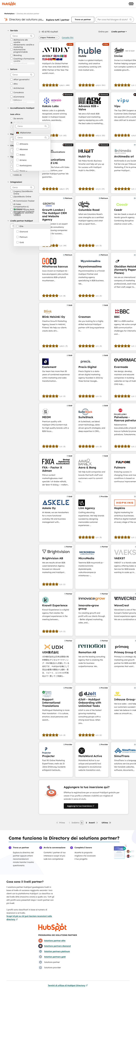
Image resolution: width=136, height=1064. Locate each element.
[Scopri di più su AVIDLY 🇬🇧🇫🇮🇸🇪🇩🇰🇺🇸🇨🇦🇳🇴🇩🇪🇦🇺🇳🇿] (56, 66)
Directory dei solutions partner (28, 19)
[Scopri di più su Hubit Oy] (92, 168)
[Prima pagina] (60, 823)
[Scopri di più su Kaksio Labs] (56, 116)
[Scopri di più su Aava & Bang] (92, 472)
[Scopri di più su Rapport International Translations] (56, 712)
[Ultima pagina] (106, 823)
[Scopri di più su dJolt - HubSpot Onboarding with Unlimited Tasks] (92, 712)
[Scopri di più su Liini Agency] (92, 518)
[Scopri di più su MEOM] (56, 427)
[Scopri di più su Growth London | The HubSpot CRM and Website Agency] (56, 223)
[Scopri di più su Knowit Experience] (56, 613)
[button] (21, 30)
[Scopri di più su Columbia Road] (92, 223)
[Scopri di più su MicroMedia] (92, 566)
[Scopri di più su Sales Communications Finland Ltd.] (56, 168)
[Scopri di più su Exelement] (56, 377)
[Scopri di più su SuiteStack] (92, 427)
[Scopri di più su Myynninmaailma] (92, 276)
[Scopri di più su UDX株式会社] (56, 660)
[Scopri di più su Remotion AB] (92, 660)
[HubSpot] (9, 4)
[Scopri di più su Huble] (92, 66)
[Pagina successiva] (93, 823)
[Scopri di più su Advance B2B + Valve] (92, 116)
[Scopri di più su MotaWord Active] (92, 759)
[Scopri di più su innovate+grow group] (92, 613)
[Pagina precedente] (73, 823)
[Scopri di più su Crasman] (92, 327)
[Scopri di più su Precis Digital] (92, 377)
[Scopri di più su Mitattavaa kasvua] (56, 276)
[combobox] (32, 126)
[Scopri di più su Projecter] (56, 759)
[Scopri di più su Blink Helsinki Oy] (56, 327)
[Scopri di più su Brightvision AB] (56, 566)
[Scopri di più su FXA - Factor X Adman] (56, 472)
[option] (32, 132)
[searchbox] (114, 19)
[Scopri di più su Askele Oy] (56, 518)
